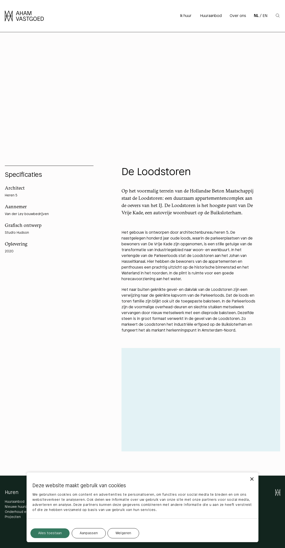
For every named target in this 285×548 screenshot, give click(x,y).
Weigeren (123, 533)
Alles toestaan (50, 533)
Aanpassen (89, 533)
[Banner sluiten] (251, 479)
